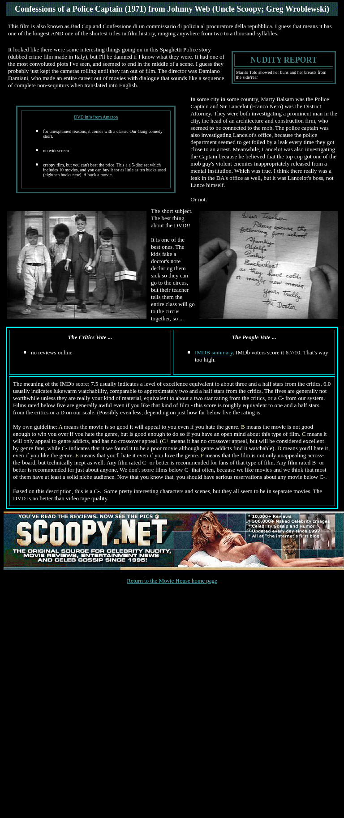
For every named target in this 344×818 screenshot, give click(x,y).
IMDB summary (214, 352)
